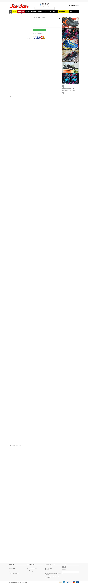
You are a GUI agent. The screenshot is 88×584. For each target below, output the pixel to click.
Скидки (10, 566)
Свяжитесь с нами (12, 571)
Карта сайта (24, 1)
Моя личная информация (31, 571)
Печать (35, 33)
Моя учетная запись (31, 564)
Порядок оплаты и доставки (14, 573)
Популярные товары (13, 570)
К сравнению (40, 33)
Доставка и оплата (13, 1)
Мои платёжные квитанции (32, 568)
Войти (73, 1)
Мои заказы (29, 566)
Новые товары (12, 568)
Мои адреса (29, 570)
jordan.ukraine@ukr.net (51, 579)
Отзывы (19, 1)
